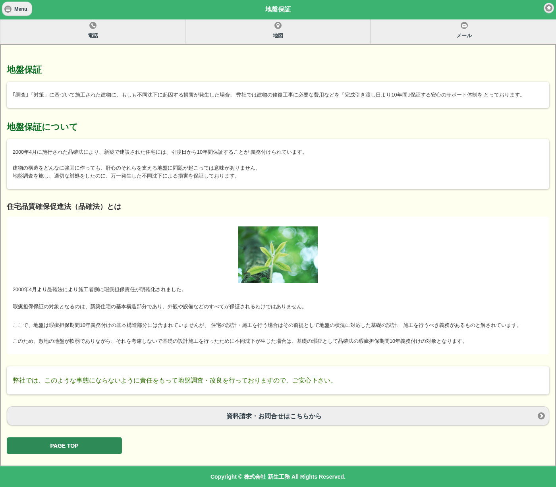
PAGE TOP (64, 446)
